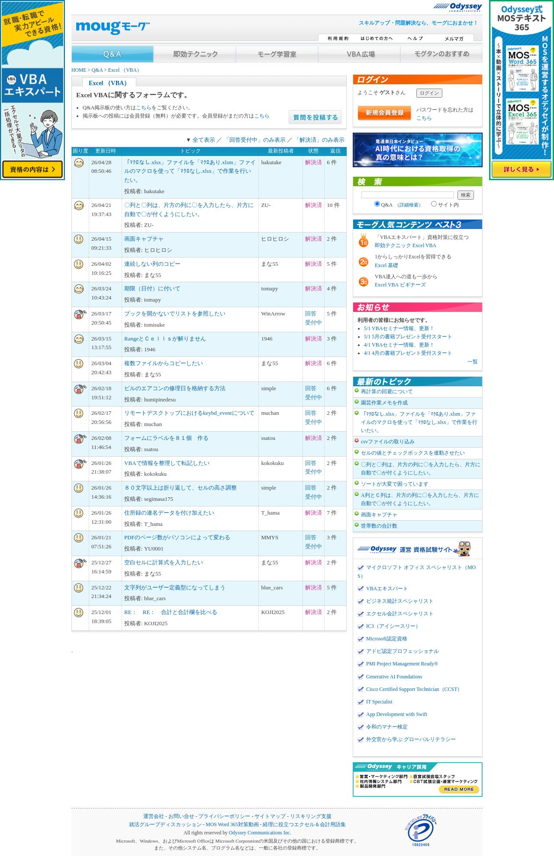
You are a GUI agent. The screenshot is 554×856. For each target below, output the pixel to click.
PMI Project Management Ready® (402, 664)
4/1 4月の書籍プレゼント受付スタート (408, 353)
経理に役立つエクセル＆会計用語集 (304, 824)
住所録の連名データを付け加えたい (169, 512)
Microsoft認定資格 (386, 639)
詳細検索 (409, 204)
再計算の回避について (387, 391)
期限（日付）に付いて (152, 288)
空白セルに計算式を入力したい (163, 562)
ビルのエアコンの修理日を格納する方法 (174, 388)
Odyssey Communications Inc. (260, 833)
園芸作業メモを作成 (384, 403)
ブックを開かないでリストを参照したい (174, 313)
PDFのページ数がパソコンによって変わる (177, 537)
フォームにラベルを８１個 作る (166, 438)
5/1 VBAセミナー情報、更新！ (399, 328)
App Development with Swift (396, 714)
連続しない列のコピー (152, 264)
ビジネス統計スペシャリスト (400, 601)
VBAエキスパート (387, 589)
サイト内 (445, 205)
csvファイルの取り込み (388, 442)
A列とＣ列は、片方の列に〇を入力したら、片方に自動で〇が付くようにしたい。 (420, 499)
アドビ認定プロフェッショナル (402, 651)
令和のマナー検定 (387, 727)
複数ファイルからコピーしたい (163, 363)
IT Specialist (379, 702)
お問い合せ (181, 816)
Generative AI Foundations (394, 677)
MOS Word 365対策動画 (232, 824)
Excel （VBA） (125, 70)
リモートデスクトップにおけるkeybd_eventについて (189, 413)
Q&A (97, 70)
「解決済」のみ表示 (319, 140)
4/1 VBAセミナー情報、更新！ (399, 345)
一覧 (472, 362)
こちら (143, 108)
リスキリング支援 (311, 816)
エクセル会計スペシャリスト (400, 614)
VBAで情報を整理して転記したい (166, 463)
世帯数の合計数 (379, 526)
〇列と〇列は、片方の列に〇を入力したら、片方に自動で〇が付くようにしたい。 (420, 468)
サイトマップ (270, 816)
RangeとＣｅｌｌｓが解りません (165, 338)
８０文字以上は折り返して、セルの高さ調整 (180, 487)
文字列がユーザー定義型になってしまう (174, 587)
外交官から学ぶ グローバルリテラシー (411, 739)
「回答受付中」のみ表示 (255, 140)
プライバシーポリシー (224, 816)
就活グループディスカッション (165, 824)
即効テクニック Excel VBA (405, 245)
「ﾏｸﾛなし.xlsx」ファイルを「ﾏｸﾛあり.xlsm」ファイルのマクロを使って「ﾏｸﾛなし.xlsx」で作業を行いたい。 (189, 171)
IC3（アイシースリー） (393, 626)
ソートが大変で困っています (394, 484)
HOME (78, 70)
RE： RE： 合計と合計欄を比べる (170, 612)
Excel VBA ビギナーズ (400, 285)
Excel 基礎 (386, 265)
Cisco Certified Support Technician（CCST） (414, 689)
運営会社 (153, 816)
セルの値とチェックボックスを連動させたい (413, 453)
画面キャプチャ (144, 238)
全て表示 (204, 140)
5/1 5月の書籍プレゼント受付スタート (408, 337)
